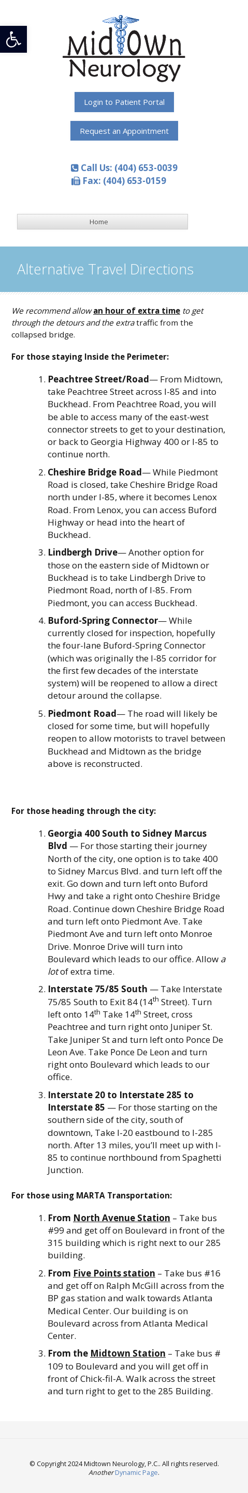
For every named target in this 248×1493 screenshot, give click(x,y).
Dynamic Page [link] (136, 1472)
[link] (13, 39)
